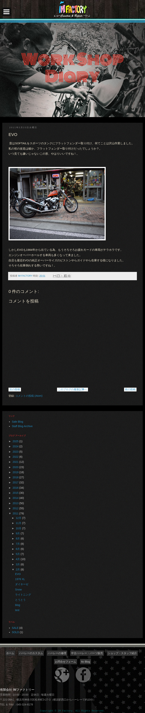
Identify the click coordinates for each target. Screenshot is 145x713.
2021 (16, 461)
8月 (18, 538)
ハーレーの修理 (57, 653)
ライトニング (23, 594)
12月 (19, 517)
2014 (16, 497)
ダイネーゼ (21, 584)
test (17, 610)
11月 (19, 523)
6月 (18, 548)
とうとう (20, 599)
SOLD (15, 632)
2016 (16, 487)
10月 (19, 528)
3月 (18, 564)
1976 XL (20, 579)
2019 (16, 472)
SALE (15, 627)
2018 (16, 477)
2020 (16, 467)
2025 (16, 441)
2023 (16, 451)
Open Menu (6, 12)
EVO (18, 574)
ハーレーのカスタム (31, 653)
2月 (18, 569)
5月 (18, 554)
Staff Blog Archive (22, 426)
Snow (18, 589)
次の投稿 (14, 389)
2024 (16, 446)
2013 (16, 503)
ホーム (10, 653)
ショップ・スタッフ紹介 (122, 653)
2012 (16, 508)
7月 (18, 543)
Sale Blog (17, 421)
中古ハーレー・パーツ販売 (87, 653)
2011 (16, 513)
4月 (18, 559)
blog (17, 605)
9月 (18, 533)
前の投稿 (130, 389)
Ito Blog (85, 661)
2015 (16, 492)
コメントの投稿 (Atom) (28, 395)
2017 (16, 482)
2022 (16, 456)
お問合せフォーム (65, 661)
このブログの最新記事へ (72, 389)
